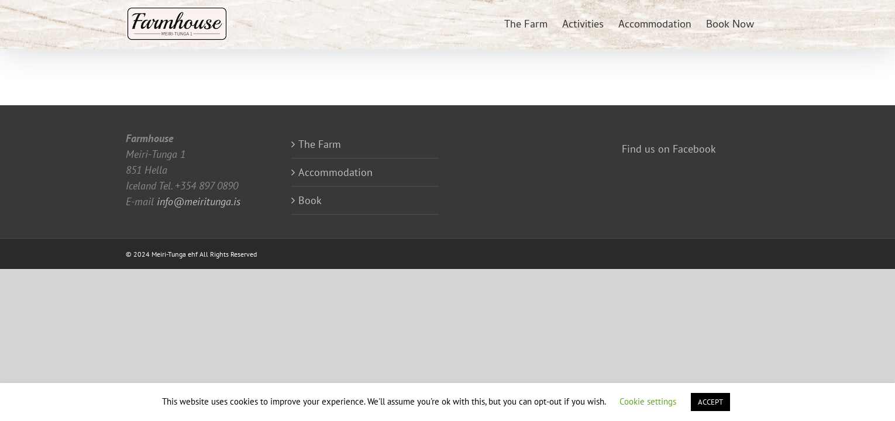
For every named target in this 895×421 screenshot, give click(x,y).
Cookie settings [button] (647, 401)
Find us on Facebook (669, 149)
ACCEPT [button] (710, 402)
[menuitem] (505, 24)
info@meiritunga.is (198, 201)
